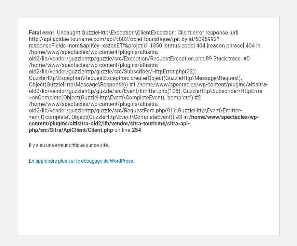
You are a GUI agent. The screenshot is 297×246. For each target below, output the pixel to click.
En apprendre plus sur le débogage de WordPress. (82, 161)
